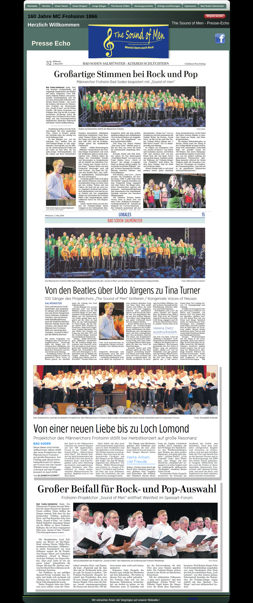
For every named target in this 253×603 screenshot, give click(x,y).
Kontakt (192, 598)
